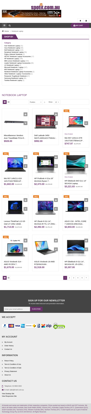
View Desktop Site (8, 394)
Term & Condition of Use (12, 364)
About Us (7, 375)
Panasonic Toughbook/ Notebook (15, 76)
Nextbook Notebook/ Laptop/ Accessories (18, 72)
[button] (25, 123)
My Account (86, 20)
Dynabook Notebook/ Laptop (14, 52)
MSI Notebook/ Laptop (11, 69)
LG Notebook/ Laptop (11, 65)
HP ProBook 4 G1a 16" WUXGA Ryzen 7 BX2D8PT (43, 181)
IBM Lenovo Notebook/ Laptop (14, 61)
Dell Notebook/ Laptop (11, 50)
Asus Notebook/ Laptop (12, 48)
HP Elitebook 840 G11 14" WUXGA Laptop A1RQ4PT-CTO (75, 183)
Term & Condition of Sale (12, 368)
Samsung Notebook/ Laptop (13, 78)
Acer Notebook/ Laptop (12, 46)
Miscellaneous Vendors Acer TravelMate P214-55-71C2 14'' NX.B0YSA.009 (15, 138)
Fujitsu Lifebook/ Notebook (13, 54)
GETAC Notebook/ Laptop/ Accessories (17, 56)
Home (6, 31)
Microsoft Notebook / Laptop (13, 67)
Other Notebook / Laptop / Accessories (17, 74)
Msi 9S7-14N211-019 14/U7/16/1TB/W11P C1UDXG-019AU (13, 181)
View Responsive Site (9, 396)
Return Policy (9, 361)
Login (80, 20)
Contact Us (8, 349)
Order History (9, 346)
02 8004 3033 (17, 386)
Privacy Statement (10, 371)
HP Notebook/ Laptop (11, 59)
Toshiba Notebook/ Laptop (13, 80)
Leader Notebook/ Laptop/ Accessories (17, 63)
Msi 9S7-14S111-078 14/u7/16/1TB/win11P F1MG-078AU (74, 140)
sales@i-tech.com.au (17, 390)
